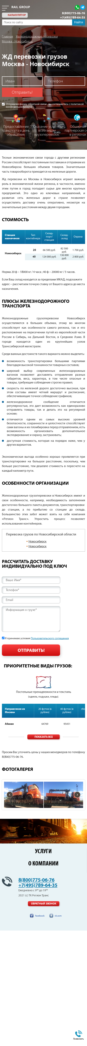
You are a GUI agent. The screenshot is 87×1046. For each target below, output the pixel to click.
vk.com (58, 916)
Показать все (43, 737)
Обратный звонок (43, 903)
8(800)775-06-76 (73, 13)
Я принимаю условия (37, 638)
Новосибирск (37, 541)
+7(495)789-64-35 (72, 17)
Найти (78, 22)
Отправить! (22, 92)
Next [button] (84, 687)
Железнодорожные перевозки (37, 36)
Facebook (40, 916)
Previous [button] (2, 687)
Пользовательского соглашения (50, 638)
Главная (7, 36)
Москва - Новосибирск (17, 41)
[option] (43, 687)
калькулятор (17, 15)
